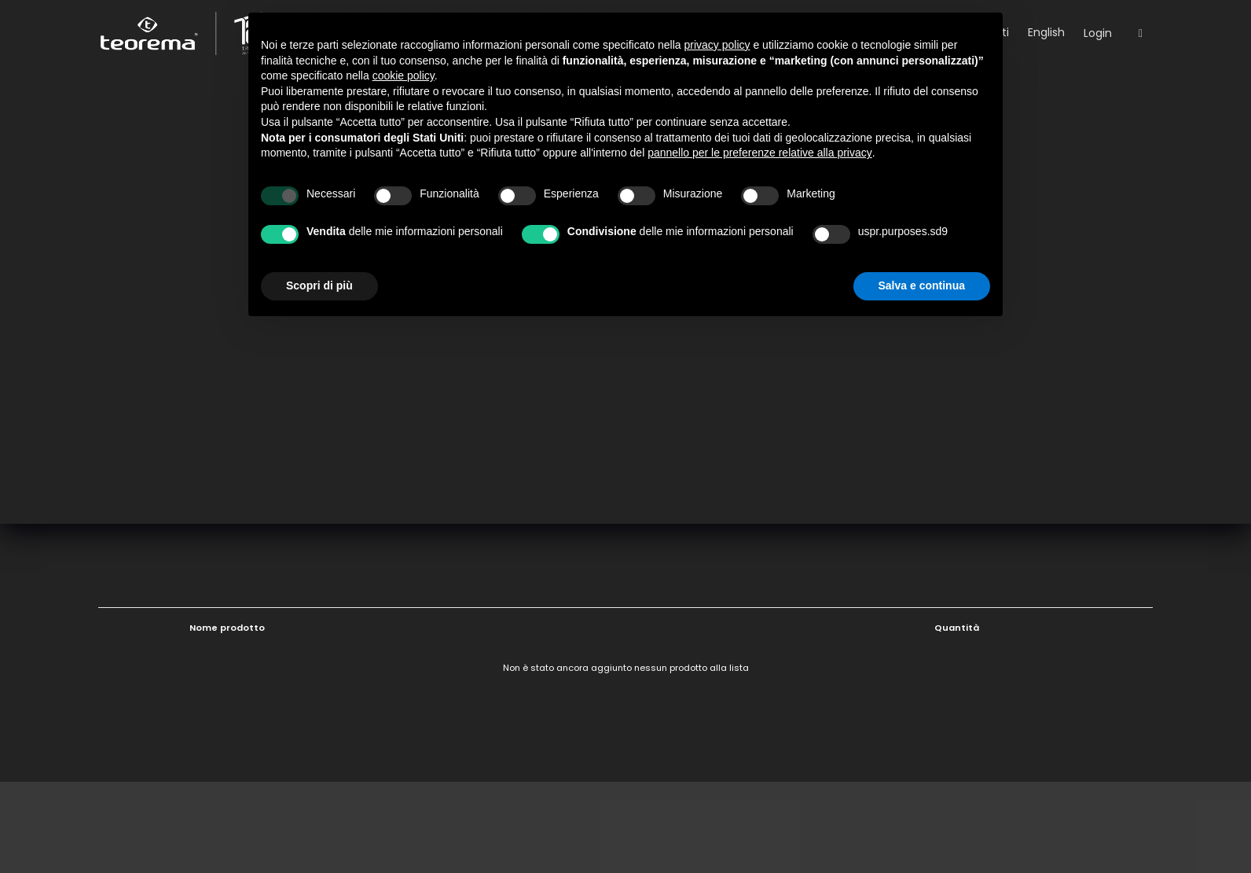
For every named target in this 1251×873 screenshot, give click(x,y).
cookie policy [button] (403, 75)
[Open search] (1140, 33)
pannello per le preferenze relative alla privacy (760, 152)
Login (1098, 33)
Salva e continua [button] (922, 285)
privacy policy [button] (717, 45)
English (1046, 32)
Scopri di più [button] (319, 285)
